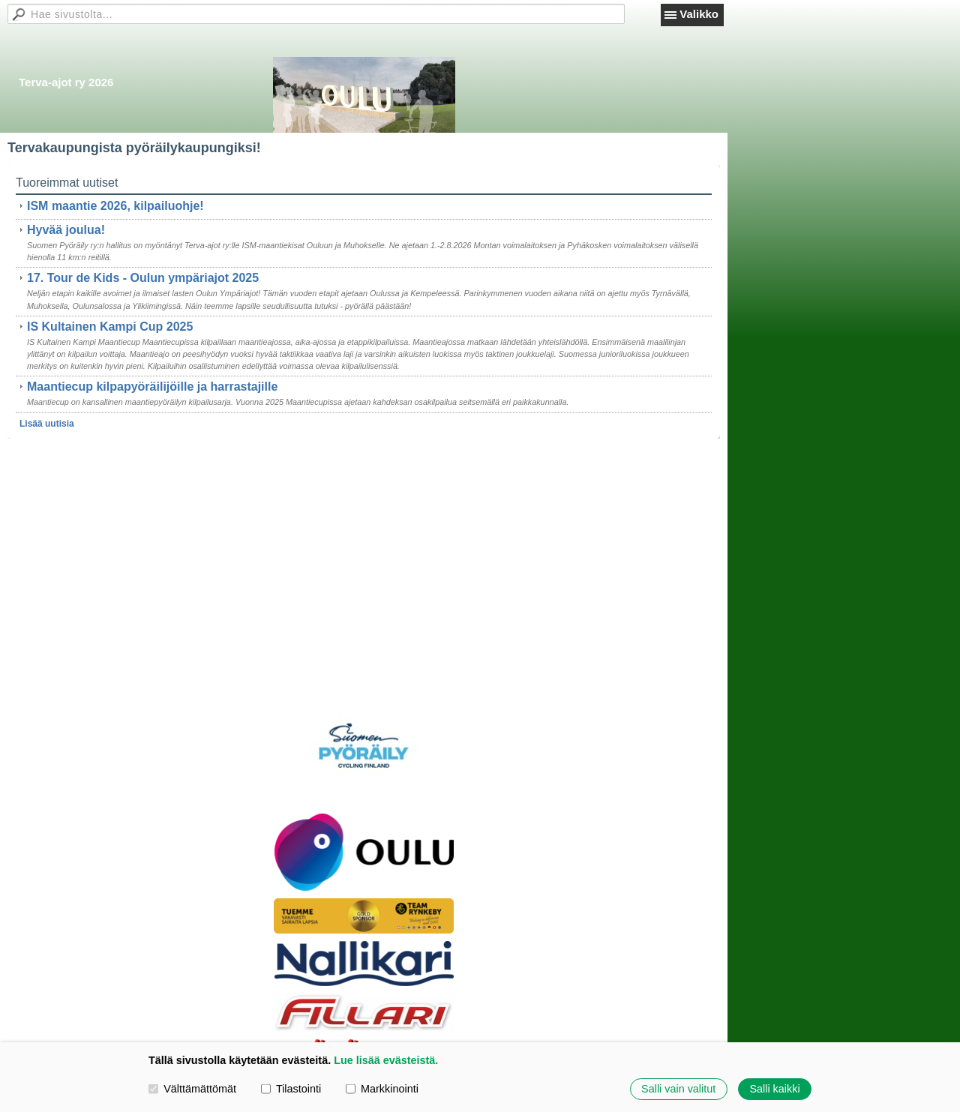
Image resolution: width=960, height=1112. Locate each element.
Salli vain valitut (678, 1089)
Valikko (699, 13)
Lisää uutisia (47, 423)
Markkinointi (382, 1089)
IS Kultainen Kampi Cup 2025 (110, 326)
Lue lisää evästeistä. (386, 1060)
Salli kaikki (774, 1089)
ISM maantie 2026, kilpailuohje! (115, 205)
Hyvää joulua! (66, 229)
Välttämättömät (192, 1089)
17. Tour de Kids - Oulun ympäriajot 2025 (143, 277)
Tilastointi (291, 1089)
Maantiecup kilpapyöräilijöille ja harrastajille (152, 386)
